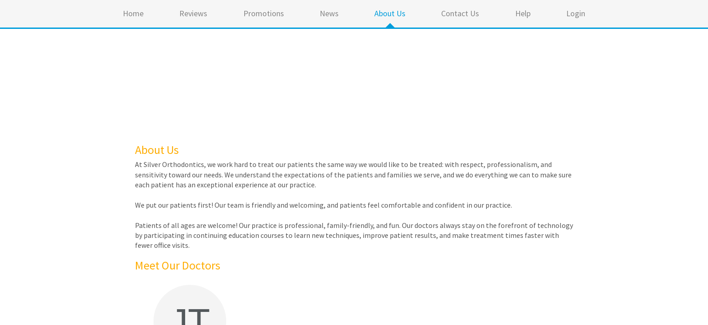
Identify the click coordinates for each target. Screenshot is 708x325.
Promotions (263, 13)
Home (133, 13)
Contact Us (460, 13)
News (329, 13)
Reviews (193, 13)
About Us (389, 13)
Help (523, 13)
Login (575, 13)
